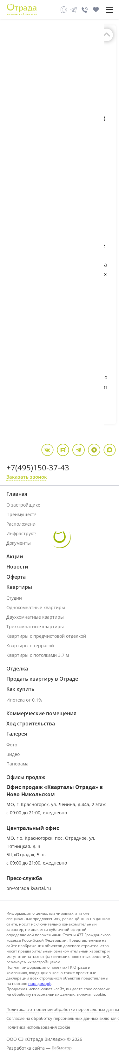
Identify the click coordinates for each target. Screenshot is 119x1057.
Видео (13, 754)
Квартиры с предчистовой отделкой (46, 636)
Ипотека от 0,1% (24, 700)
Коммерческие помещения (41, 713)
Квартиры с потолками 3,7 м (37, 655)
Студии (14, 598)
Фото (11, 745)
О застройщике (23, 505)
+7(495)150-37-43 (37, 467)
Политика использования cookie (38, 1027)
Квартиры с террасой (30, 646)
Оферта (16, 576)
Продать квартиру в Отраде (42, 678)
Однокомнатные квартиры (35, 607)
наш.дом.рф (39, 983)
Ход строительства (30, 723)
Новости (17, 566)
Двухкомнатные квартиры (35, 617)
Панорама (17, 764)
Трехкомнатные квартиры (35, 626)
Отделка (17, 668)
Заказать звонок (26, 477)
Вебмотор (62, 1048)
